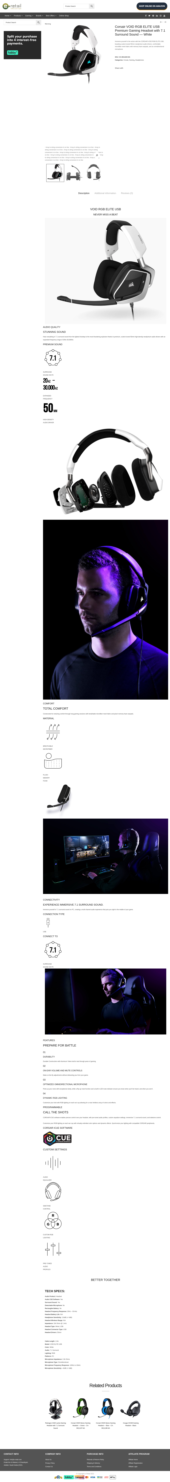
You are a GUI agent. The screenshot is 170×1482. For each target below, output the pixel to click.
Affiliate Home (133, 1459)
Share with (119, 68)
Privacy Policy (50, 1463)
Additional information (105, 193)
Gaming (28, 16)
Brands (38, 16)
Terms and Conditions (94, 1466)
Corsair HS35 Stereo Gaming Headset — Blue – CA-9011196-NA (105, 1425)
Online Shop (64, 16)
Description (83, 193)
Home (7, 16)
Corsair (126, 60)
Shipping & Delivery (93, 1463)
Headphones (139, 60)
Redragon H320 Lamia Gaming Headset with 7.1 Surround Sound (55, 1425)
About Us (48, 1459)
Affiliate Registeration (135, 1463)
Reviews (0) (127, 193)
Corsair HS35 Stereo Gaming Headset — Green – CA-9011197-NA (80, 1425)
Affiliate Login (132, 1466)
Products (17, 16)
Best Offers (50, 16)
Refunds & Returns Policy (95, 1459)
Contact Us (49, 1466)
